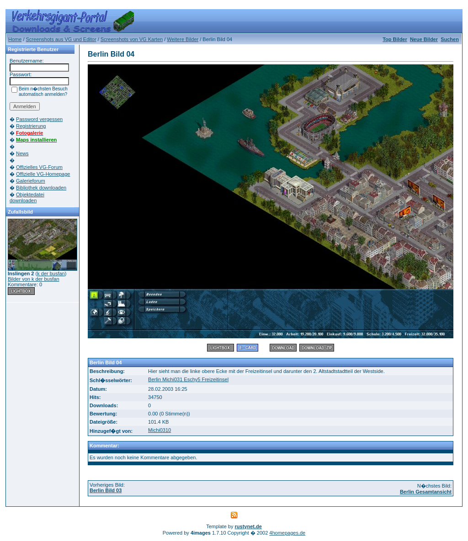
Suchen (450, 39)
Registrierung (31, 126)
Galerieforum (30, 181)
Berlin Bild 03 (106, 490)
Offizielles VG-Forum (39, 167)
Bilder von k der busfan (33, 279)
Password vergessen (39, 119)
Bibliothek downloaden (41, 187)
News (22, 153)
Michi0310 (159, 430)
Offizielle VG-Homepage (43, 174)
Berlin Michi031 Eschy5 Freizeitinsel (188, 379)
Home (14, 39)
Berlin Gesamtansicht (426, 491)
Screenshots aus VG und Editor (61, 39)
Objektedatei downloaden (27, 197)
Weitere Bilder (182, 39)
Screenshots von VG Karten (132, 39)
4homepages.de (287, 533)
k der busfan (51, 273)
